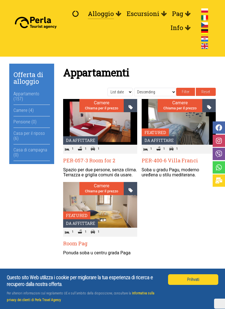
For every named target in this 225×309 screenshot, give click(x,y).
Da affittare (80, 140)
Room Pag (75, 243)
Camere (101, 102)
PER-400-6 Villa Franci (170, 160)
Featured (155, 132)
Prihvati (193, 279)
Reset (205, 91)
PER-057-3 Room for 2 (89, 160)
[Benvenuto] (77, 13)
